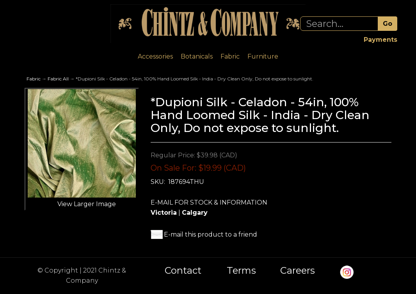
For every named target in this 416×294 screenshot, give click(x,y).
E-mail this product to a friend (210, 234)
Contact (183, 270)
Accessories (155, 56)
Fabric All (58, 79)
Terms (241, 270)
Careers (297, 270)
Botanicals (197, 56)
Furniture (262, 56)
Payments (380, 39)
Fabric (230, 56)
